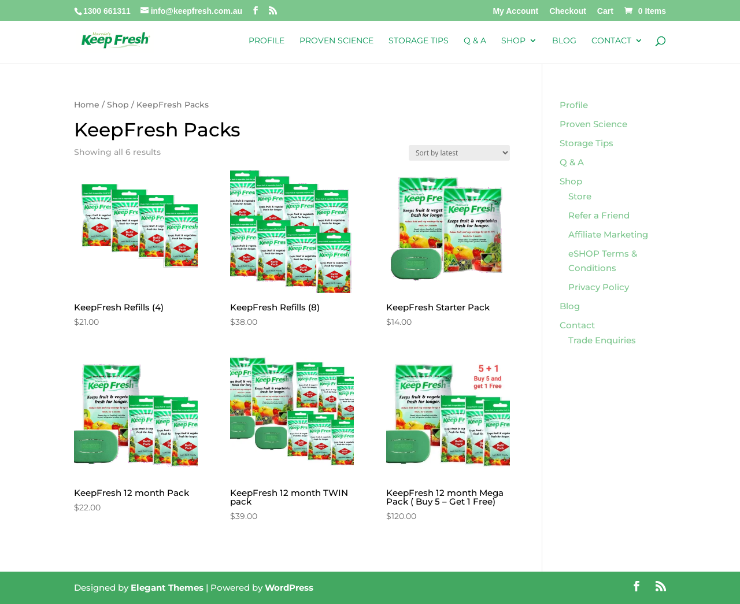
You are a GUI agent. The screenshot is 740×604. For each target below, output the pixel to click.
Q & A (475, 41)
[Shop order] (459, 153)
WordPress (289, 587)
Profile (266, 41)
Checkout (567, 11)
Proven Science (336, 41)
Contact (611, 41)
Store (579, 196)
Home (86, 104)
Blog (564, 41)
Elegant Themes (167, 587)
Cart (605, 11)
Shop (513, 41)
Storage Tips (418, 41)
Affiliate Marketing (608, 234)
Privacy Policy (598, 286)
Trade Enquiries (602, 340)
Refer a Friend (599, 215)
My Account (515, 11)
